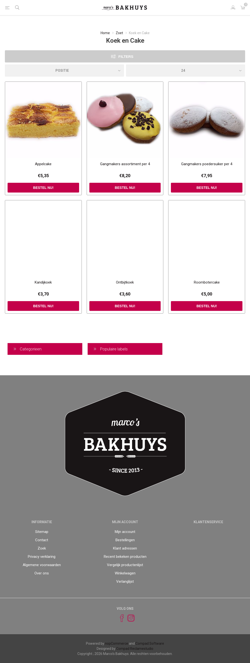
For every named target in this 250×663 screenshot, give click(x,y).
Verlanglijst (125, 581)
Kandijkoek (43, 282)
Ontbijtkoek (125, 282)
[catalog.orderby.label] (64, 70)
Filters (125, 56)
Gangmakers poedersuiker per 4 (206, 164)
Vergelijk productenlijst (125, 565)
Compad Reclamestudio (134, 649)
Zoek (42, 548)
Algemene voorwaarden (42, 565)
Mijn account (125, 532)
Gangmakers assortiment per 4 (125, 164)
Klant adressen (125, 548)
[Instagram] (129, 618)
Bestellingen (125, 540)
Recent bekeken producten (125, 556)
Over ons (41, 573)
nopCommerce (116, 643)
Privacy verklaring (41, 556)
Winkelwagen (125, 573)
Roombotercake (207, 282)
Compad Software (149, 643)
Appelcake (43, 164)
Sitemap (41, 532)
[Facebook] (120, 618)
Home (105, 33)
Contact (41, 540)
